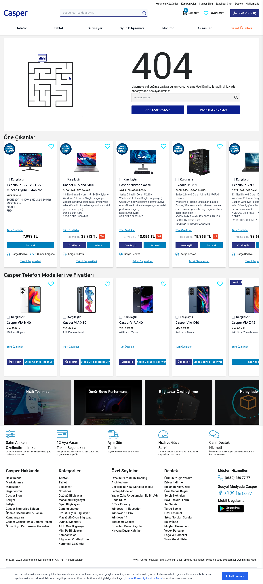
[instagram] (226, 493)
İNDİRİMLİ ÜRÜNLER (213, 110)
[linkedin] (238, 493)
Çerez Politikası (149, 559)
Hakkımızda (252, 3)
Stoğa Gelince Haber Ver (39, 361)
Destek (239, 3)
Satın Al (30, 245)
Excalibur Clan (224, 3)
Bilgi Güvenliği (167, 559)
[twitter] (232, 493)
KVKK (136, 559)
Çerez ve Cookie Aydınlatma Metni (143, 578)
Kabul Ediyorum (235, 576)
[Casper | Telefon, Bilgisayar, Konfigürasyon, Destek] (30, 13)
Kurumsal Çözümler (167, 3)
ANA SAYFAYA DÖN (157, 110)
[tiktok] (250, 493)
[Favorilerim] (214, 13)
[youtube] (244, 493)
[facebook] (220, 493)
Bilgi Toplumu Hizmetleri (191, 559)
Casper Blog (206, 3)
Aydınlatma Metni (247, 559)
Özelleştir (74, 245)
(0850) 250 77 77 (234, 477)
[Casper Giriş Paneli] (244, 13)
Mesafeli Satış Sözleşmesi (221, 559)
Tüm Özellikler (15, 230)
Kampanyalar (188, 3)
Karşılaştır (17, 179)
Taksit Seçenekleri (30, 261)
